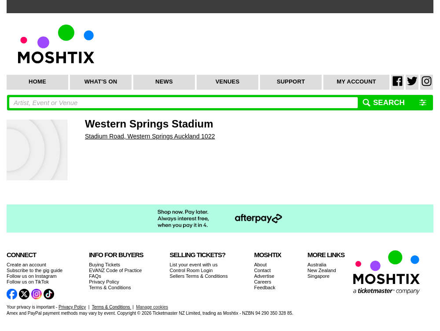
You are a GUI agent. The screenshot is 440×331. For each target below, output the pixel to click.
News (164, 81)
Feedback (264, 287)
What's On (100, 81)
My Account (356, 81)
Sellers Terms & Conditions (199, 276)
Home (37, 81)
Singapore (319, 276)
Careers (262, 281)
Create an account (26, 264)
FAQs (95, 276)
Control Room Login (191, 270)
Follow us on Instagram (32, 276)
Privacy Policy (104, 281)
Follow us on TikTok (28, 281)
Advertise (264, 276)
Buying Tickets (104, 264)
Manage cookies (152, 307)
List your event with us (194, 264)
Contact (262, 270)
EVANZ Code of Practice (115, 270)
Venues (228, 81)
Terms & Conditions (110, 287)
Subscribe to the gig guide (34, 270)
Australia (317, 264)
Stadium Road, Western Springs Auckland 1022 (150, 136)
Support (291, 81)
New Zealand (322, 270)
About (260, 264)
